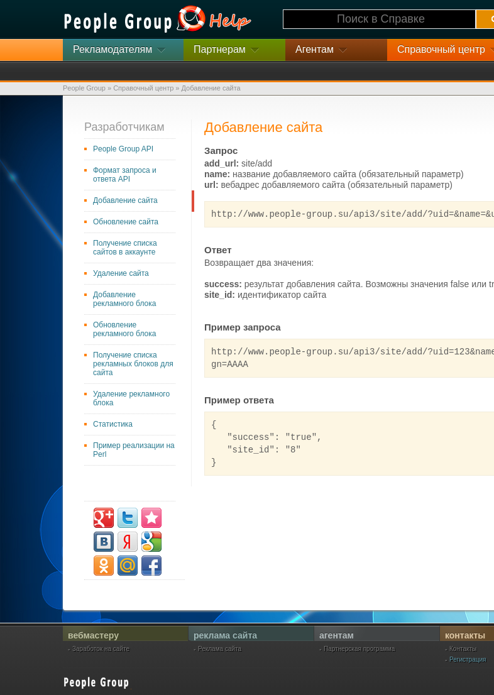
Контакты (462, 649)
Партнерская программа (359, 649)
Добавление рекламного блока (124, 299)
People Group (84, 88)
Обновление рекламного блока (124, 329)
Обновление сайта (125, 221)
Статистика (113, 424)
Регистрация (467, 660)
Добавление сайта (125, 200)
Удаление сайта (121, 273)
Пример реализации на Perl (134, 450)
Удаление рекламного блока (131, 398)
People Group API (123, 149)
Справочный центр (143, 88)
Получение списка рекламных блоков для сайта (133, 364)
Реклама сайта (219, 649)
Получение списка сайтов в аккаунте (125, 247)
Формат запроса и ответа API (124, 174)
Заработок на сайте (100, 649)
